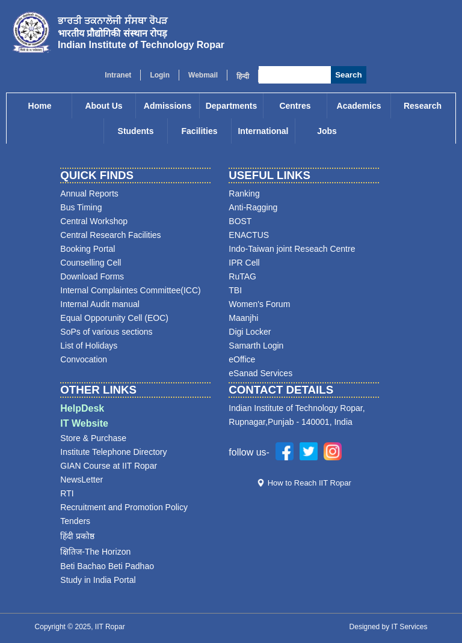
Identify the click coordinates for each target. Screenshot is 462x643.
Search (348, 74)
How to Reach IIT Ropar (309, 482)
